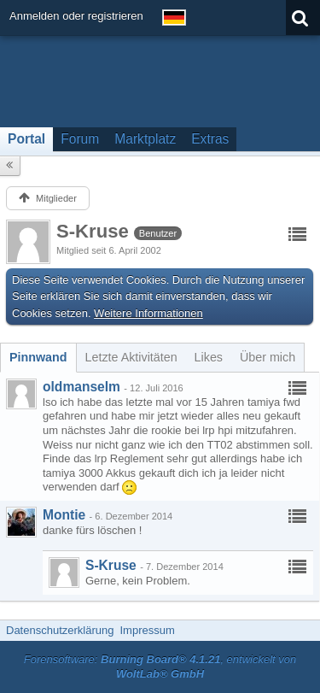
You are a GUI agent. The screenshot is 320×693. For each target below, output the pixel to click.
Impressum (146, 630)
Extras (210, 139)
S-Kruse (111, 565)
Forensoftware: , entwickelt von (160, 666)
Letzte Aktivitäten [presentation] (131, 357)
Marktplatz (145, 139)
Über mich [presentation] (267, 357)
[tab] (38, 357)
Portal (26, 139)
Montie (64, 515)
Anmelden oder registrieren (76, 15)
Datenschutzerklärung (59, 630)
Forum (80, 139)
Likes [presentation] (209, 357)
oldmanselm (81, 386)
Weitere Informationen (148, 313)
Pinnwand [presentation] (38, 357)
